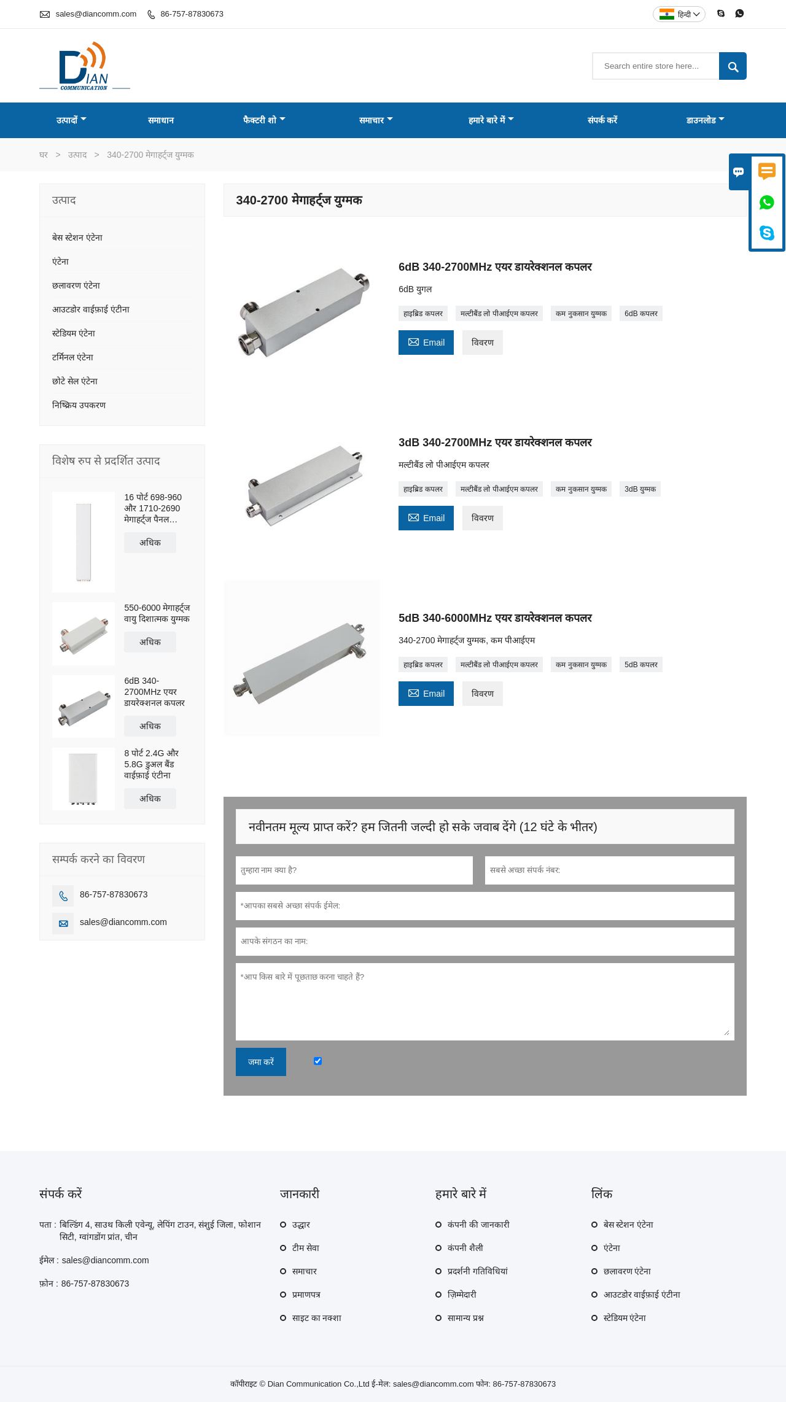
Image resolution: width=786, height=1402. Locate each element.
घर (43, 155)
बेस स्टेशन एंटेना (77, 237)
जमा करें (261, 1062)
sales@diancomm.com (96, 13)
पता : (47, 1225)
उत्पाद (77, 155)
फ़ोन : (48, 1283)
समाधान (161, 120)
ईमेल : (49, 1260)
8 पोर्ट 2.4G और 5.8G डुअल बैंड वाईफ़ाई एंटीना (151, 764)
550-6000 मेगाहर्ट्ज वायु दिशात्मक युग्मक (157, 613)
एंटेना (60, 261)
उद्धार (301, 1225)
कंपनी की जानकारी (479, 1225)
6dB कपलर (641, 313)
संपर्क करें (603, 120)
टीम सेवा (305, 1248)
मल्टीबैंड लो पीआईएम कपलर (499, 313)
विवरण (483, 342)
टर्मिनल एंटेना (72, 357)
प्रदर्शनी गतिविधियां (478, 1271)
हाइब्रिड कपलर (422, 313)
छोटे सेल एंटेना (75, 381)
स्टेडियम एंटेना (73, 333)
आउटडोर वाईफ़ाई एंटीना (91, 309)
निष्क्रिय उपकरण (79, 405)
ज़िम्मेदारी (462, 1294)
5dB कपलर (641, 664)
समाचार (376, 120)
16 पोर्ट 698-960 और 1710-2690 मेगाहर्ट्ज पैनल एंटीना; (153, 508)
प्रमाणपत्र (306, 1294)
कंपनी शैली (465, 1248)
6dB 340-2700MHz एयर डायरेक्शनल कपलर (154, 692)
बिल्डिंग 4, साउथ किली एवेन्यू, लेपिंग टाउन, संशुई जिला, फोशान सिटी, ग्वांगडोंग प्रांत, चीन (160, 1231)
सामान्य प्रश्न (466, 1318)
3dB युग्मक (640, 489)
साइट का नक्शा (317, 1318)
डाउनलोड (706, 120)
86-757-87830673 (192, 13)
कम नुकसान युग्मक (581, 313)
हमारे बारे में (491, 120)
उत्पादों (71, 120)
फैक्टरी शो (264, 120)
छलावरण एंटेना (76, 285)
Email (426, 341)
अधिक (150, 543)
